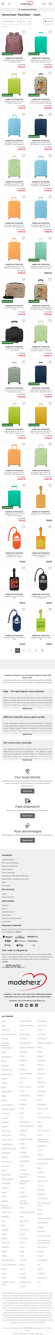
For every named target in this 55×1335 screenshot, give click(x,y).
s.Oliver (40, 1155)
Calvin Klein (6, 1131)
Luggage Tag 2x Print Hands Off (40, 637)
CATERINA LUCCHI (9, 1148)
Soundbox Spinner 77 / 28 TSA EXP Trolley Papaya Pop (14, 266)
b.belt (4, 1052)
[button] (23, 32)
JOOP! (21, 1113)
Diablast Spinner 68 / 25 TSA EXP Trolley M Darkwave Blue (41, 142)
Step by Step (42, 1164)
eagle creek (6, 1212)
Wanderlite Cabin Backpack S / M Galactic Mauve (14, 60)
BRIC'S (4, 1100)
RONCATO (41, 1074)
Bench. (4, 1061)
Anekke (5, 1039)
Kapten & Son (24, 1122)
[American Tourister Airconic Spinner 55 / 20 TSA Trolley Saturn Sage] (14, 373)
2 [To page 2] (23, 650)
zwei (39, 1282)
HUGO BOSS (24, 1095)
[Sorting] (11, 21)
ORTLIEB (23, 1260)
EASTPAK (5, 1216)
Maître (22, 1208)
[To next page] (36, 650)
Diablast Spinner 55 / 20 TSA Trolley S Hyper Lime (14, 101)
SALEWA (40, 1087)
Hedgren (23, 1069)
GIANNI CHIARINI (26, 1026)
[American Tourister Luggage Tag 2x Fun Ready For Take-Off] (40, 579)
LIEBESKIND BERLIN (24, 1182)
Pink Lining (42, 1026)
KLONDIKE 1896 (25, 1139)
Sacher (40, 1078)
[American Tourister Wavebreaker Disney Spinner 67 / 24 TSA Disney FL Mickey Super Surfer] (40, 84)
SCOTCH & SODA (44, 1117)
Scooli (39, 1113)
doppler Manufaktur (6, 1206)
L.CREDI (22, 1148)
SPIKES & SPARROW (45, 1159)
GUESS (22, 1056)
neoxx (21, 1247)
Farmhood (6, 1243)
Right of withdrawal (10, 866)
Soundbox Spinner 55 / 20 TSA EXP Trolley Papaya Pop (14, 472)
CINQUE (5, 1157)
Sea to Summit (43, 1130)
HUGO (22, 1091)
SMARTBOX (41, 1146)
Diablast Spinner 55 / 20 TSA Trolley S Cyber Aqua (14, 513)
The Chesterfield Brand (43, 1204)
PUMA (39, 1047)
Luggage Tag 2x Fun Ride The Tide (14, 637)
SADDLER (41, 1082)
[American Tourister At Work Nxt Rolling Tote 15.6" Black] (14, 332)
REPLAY (40, 1065)
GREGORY (23, 1052)
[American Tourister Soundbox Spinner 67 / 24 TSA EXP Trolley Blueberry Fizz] (14, 125)
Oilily (21, 1256)
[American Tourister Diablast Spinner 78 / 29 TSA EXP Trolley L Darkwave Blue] (40, 373)
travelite (40, 1227)
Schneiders (41, 1104)
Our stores (6, 885)
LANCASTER (24, 1161)
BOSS (4, 1087)
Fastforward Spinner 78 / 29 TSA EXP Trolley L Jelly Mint (40, 266)
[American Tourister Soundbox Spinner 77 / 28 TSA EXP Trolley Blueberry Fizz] (40, 208)
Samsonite (41, 1091)
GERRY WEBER (25, 1021)
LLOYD (22, 1192)
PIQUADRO (41, 1039)
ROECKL (40, 1069)
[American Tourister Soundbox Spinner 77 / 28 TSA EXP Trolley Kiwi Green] (14, 167)
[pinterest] (37, 1005)
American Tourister (9, 1034)
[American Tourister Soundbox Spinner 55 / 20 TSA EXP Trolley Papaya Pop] (14, 455)
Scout (39, 1122)
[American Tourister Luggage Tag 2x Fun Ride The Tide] (14, 620)
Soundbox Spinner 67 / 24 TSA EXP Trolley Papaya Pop (14, 225)
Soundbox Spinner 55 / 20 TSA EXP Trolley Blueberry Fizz (40, 183)
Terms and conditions (10, 863)
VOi (38, 1265)
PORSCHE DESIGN (44, 1043)
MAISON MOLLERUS (24, 1202)
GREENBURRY (25, 1043)
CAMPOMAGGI (7, 1144)
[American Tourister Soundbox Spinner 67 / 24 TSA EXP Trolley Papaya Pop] (14, 208)
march (22, 1225)
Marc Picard (24, 1221)
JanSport (23, 1104)
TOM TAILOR (42, 1223)
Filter (48, 21)
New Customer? (8, 897)
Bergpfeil (5, 1065)
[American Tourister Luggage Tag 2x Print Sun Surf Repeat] (40, 538)
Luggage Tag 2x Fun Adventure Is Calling (14, 554)
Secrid (39, 1135)
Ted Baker (41, 1194)
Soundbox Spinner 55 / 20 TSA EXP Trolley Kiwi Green (41, 348)
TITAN (39, 1214)
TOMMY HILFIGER (44, 1218)
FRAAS (4, 1256)
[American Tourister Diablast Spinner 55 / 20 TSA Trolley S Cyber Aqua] (14, 497)
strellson (40, 1172)
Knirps (22, 1144)
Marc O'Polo (24, 1230)
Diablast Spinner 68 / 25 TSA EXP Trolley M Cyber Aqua (40, 60)
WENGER (41, 1273)
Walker (40, 1269)
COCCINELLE (7, 1162)
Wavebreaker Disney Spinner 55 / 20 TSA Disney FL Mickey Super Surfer (41, 307)
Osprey (22, 1265)
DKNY (4, 1197)
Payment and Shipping (11, 918)
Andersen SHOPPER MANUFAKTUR (7, 1045)
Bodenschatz (7, 1074)
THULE (40, 1210)
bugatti (5, 1118)
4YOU (4, 1021)
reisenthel (41, 1061)
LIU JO (22, 1188)
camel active (7, 1135)
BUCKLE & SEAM (8, 1109)
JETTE (21, 1109)
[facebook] (17, 1005)
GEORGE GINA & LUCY (8, 1283)
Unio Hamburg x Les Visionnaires (44, 1241)
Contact (5, 905)
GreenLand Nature (27, 1047)
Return (4, 909)
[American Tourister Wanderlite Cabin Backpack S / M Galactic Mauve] (14, 43)
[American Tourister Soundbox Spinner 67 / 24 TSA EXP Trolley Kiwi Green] (40, 455)
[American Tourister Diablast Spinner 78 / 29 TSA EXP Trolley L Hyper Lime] (14, 414)
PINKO (40, 1030)
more (18, 932)
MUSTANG (23, 1238)
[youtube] (27, 1005)
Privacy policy (7, 869)
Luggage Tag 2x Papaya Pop (40, 512)
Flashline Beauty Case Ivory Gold (14, 307)
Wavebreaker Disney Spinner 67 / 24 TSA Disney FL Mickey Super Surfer (41, 101)
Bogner (5, 1079)
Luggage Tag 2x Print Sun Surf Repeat (40, 554)
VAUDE (40, 1256)
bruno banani (7, 1105)
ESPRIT (4, 1234)
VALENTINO (42, 1247)
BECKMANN (6, 1057)
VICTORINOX (42, 1260)
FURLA (4, 1269)
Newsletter (6, 921)
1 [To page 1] (17, 650)
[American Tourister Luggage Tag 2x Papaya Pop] (40, 497)
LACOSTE (23, 1152)
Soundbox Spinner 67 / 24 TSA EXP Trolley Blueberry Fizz (14, 142)
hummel (23, 1100)
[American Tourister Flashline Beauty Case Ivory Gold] (14, 290)
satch (39, 1100)
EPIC (3, 1225)
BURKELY (5, 1122)
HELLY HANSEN (25, 1074)
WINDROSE (42, 1278)
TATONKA (41, 1190)
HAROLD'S (23, 1061)
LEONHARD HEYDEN (24, 1175)
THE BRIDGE (42, 1199)
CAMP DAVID (7, 1140)
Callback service (8, 912)
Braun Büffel (7, 1092)
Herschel (23, 1078)
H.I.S (21, 1082)
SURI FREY (41, 1177)
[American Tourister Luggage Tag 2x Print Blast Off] (14, 579)
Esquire (5, 1238)
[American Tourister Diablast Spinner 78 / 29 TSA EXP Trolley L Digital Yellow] (40, 414)
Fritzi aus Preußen (9, 1265)
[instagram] (32, 1005)
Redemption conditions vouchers (15, 879)
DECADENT (6, 1175)
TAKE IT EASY (42, 1181)
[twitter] (22, 1005)
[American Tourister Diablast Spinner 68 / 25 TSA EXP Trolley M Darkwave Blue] (40, 125)
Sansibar (40, 1095)
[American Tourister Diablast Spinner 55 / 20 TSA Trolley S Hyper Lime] (14, 84)
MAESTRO (23, 1197)
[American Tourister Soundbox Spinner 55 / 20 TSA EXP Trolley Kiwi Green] (40, 332)
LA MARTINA (24, 1157)
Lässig (21, 1166)
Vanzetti (40, 1251)
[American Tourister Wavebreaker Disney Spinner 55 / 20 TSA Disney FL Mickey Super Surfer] (40, 290)
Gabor (4, 1273)
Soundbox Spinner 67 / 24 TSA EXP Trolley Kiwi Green (41, 472)
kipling (22, 1135)
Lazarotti (23, 1170)
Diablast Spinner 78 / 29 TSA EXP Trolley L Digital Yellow (40, 431)
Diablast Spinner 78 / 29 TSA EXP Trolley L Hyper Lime (14, 431)
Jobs (4, 882)
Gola (21, 1030)
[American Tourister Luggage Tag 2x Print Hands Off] (40, 620)
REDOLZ (40, 1056)
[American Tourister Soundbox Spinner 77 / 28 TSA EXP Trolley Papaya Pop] (14, 249)
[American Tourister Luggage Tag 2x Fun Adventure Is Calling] (14, 538)
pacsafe (22, 1273)
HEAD (21, 1065)
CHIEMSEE (6, 1153)
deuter (4, 1192)
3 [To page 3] (30, 650)
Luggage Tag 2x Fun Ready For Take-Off (41, 596)
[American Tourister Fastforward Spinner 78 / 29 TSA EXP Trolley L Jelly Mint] (40, 249)
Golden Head (24, 1034)
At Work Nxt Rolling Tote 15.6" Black (14, 348)
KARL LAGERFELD (26, 1126)
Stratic (39, 1168)
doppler (5, 1201)
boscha (4, 1083)
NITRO (22, 1251)
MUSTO (22, 1243)
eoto (3, 1221)
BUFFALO (5, 1114)
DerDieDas (6, 1183)
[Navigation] (3, 4)
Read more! (27, 816)
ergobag (5, 1230)
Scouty (40, 1126)
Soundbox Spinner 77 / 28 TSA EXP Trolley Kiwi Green (14, 183)
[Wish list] (44, 4)
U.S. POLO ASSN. (44, 1236)
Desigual (5, 1188)
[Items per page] (26, 21)
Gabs (4, 1278)
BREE (4, 1096)
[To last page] (42, 650)
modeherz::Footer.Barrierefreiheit (15, 876)
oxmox (22, 1269)
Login (4, 894)
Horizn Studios (25, 1087)
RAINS (39, 1052)
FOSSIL (4, 1251)
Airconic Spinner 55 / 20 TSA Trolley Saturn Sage (14, 389)
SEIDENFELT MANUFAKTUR (43, 1140)
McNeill (22, 1234)
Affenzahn (6, 1030)
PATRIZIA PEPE (25, 1282)
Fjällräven (5, 1247)
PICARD (22, 1287)
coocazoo (5, 1166)
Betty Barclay (7, 1070)
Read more (27, 708)
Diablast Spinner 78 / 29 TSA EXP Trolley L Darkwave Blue (40, 389)
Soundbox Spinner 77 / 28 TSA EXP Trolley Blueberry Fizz (40, 225)
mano (21, 1216)
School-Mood (42, 1109)
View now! (27, 791)
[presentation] (9, 3)
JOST (21, 1117)
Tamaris (40, 1185)
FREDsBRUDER (8, 1260)
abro (3, 1026)
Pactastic (23, 1278)
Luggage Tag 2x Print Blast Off (14, 596)
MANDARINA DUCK (27, 1212)
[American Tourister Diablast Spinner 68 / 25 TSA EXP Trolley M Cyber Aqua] (40, 43)
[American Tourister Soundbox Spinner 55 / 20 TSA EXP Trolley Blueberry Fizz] (40, 167)
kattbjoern (23, 1130)
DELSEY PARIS (7, 1179)
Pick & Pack (41, 1021)
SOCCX (40, 1150)
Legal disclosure (8, 860)
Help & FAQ (6, 915)
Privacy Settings (8, 873)
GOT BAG (23, 1039)
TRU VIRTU (41, 1232)
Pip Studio (41, 1034)
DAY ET (4, 1170)
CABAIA (5, 1127)
